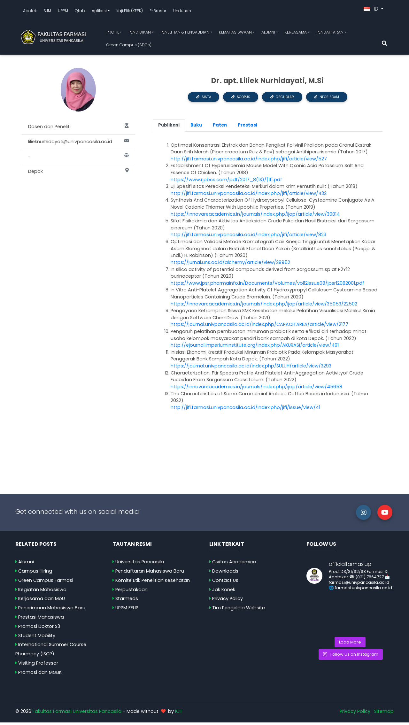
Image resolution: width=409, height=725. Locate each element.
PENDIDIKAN (139, 33)
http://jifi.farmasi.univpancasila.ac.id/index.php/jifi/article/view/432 (249, 195)
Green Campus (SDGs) (128, 46)
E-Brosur (158, 11)
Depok (78, 173)
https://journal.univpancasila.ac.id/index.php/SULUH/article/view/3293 (251, 368)
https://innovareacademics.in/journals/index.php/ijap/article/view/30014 (255, 216)
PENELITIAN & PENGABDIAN (184, 33)
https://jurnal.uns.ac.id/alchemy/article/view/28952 (230, 264)
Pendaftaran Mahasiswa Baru (149, 573)
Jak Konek (223, 592)
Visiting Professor (38, 665)
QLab (80, 11)
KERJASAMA (296, 33)
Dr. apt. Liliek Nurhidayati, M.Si (267, 83)
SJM (47, 11)
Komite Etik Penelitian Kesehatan (152, 582)
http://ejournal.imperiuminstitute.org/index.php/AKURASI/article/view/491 (255, 347)
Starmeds (126, 601)
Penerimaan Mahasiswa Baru (51, 610)
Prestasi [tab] (247, 128)
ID (372, 10)
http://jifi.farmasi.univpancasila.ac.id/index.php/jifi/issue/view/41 (245, 409)
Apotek (30, 11)
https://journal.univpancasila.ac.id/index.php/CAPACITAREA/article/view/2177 (259, 327)
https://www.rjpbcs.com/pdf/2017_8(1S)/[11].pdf (227, 182)
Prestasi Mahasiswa (41, 619)
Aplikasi (99, 11)
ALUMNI (268, 33)
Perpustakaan (131, 592)
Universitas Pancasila (139, 564)
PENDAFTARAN (329, 33)
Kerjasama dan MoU (41, 601)
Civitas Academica (234, 564)
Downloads (225, 573)
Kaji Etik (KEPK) (129, 11)
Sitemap (384, 713)
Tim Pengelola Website (238, 610)
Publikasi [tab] (169, 128)
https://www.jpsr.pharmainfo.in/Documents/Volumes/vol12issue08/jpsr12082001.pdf (267, 285)
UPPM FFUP (126, 610)
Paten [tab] (220, 128)
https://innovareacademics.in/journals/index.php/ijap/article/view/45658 (256, 389)
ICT (178, 713)
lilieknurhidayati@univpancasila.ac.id (78, 144)
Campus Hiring (35, 573)
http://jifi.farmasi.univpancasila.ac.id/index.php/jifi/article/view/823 (248, 237)
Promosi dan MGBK (40, 674)
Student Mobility (36, 638)
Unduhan (182, 11)
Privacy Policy (227, 601)
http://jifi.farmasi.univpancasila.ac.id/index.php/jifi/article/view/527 (249, 161)
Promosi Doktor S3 (39, 628)
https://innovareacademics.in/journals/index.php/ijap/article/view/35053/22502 (264, 306)
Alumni (26, 564)
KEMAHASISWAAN (235, 33)
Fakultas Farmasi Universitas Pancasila (77, 713)
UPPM (63, 11)
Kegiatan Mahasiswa (42, 592)
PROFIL (112, 33)
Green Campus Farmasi (45, 582)
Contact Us (225, 582)
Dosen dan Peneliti (78, 129)
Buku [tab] (196, 128)
